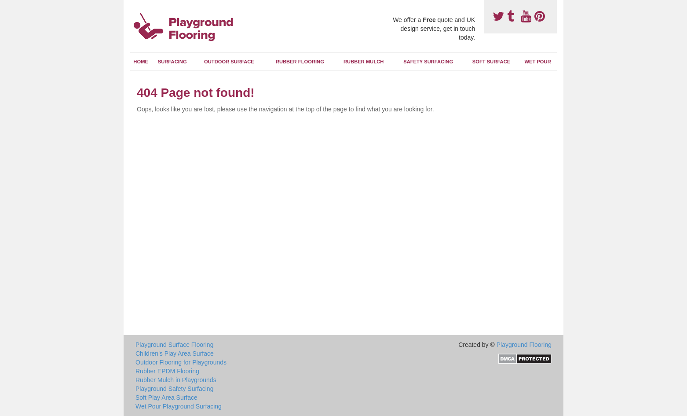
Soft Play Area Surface (166, 397)
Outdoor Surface (229, 61)
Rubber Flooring (300, 61)
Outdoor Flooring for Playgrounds (181, 362)
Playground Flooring (524, 344)
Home (140, 61)
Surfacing (172, 61)
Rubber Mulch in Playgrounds (175, 379)
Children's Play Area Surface (174, 353)
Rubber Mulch (364, 61)
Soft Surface (491, 61)
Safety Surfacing (428, 61)
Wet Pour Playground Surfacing (178, 406)
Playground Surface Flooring (174, 344)
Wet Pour (537, 61)
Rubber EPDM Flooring (167, 371)
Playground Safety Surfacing (174, 388)
